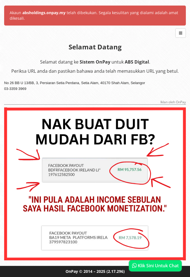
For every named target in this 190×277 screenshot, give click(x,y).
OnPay (72, 271)
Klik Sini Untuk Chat (155, 266)
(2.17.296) (115, 271)
